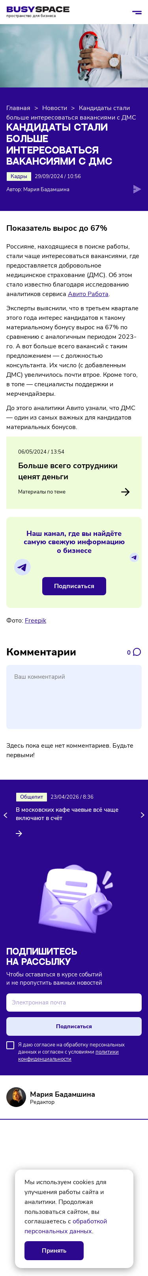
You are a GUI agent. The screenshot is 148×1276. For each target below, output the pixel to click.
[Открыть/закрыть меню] (137, 12)
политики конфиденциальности (68, 1055)
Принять (54, 1251)
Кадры (19, 176)
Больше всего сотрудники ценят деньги (68, 471)
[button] (6, 815)
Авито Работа (88, 294)
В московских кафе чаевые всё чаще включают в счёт (67, 814)
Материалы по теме (74, 492)
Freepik (35, 620)
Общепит (31, 797)
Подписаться (74, 586)
